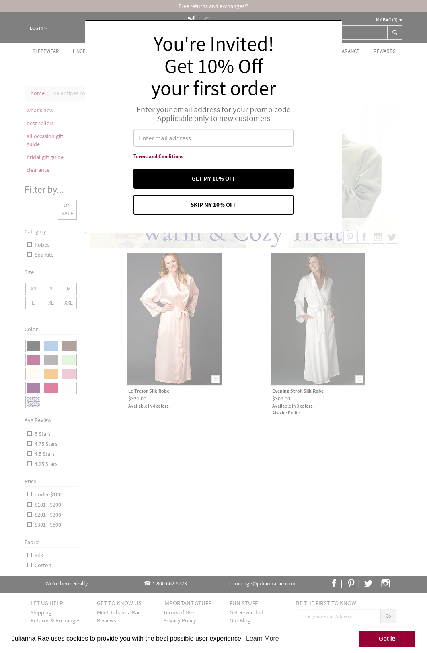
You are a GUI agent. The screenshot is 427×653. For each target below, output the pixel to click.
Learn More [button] (262, 638)
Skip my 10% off (214, 204)
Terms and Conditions (158, 156)
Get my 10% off (213, 178)
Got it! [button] (387, 638)
